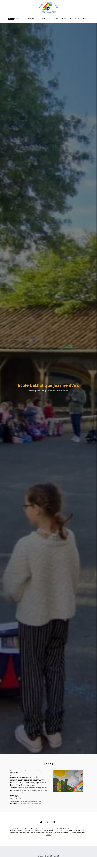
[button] (19, 19)
